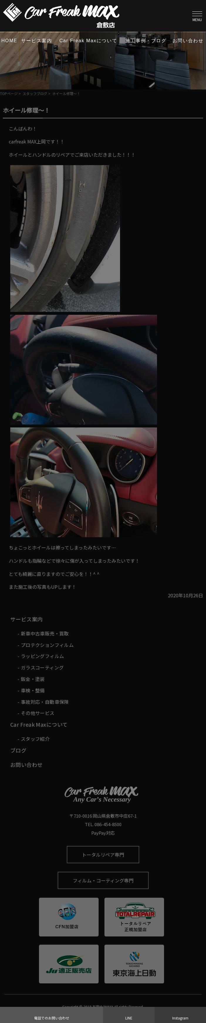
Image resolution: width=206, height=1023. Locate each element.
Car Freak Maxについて (88, 40)
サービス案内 (36, 40)
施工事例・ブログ (146, 40)
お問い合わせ (188, 40)
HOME (9, 40)
